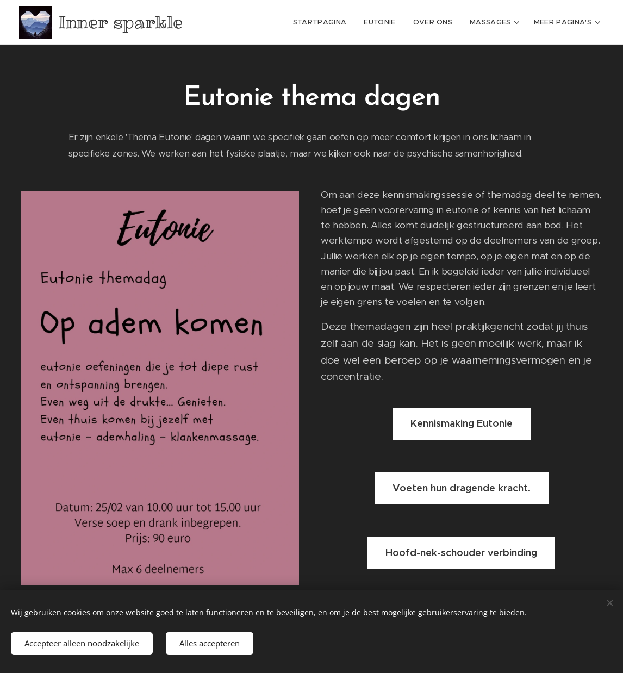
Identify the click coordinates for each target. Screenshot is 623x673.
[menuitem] (323, 22)
